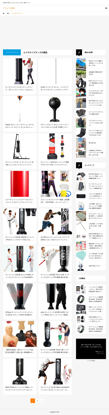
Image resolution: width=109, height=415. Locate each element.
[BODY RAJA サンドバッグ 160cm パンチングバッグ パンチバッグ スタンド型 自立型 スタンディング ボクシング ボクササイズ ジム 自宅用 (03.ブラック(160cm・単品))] (20, 371)
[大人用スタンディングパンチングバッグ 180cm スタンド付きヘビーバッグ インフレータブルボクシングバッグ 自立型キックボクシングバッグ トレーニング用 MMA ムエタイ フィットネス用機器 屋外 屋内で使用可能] (55, 221)
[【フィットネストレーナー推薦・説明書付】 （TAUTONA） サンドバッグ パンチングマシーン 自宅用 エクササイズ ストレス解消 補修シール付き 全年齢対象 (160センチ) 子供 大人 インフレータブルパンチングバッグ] (55, 184)
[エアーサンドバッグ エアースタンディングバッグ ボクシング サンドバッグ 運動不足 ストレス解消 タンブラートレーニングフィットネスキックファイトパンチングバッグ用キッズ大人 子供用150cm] (20, 184)
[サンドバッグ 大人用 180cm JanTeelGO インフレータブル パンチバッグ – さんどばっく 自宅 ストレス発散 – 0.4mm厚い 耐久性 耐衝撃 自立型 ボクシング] (55, 371)
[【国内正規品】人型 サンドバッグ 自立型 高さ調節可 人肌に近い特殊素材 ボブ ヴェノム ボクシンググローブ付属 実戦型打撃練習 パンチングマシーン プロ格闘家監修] (20, 334)
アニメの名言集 (91, 360)
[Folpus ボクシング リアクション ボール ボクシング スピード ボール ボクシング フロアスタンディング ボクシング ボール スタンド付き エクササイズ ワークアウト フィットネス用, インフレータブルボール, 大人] (20, 109)
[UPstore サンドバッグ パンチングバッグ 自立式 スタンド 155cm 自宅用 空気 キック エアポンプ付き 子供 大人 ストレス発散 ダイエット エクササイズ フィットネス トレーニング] (20, 296)
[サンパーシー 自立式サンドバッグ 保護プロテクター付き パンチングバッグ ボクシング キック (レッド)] (55, 146)
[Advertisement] (54, 30)
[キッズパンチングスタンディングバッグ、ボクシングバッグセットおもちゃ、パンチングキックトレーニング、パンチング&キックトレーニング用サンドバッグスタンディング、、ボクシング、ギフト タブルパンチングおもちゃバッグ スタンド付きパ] (20, 71)
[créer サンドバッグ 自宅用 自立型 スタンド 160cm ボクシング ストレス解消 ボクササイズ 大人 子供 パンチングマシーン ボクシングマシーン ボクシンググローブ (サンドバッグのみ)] (55, 296)
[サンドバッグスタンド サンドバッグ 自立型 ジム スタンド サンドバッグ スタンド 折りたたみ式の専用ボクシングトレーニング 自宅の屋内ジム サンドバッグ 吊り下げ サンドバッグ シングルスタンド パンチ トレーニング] (20, 146)
